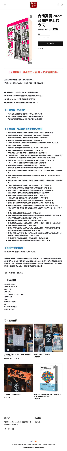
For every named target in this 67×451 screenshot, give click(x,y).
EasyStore (52, 444)
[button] (5, 5)
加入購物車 (50, 43)
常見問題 (25, 447)
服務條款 (42, 447)
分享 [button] (40, 49)
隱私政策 (37, 447)
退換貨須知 (31, 447)
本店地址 (37, 422)
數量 (39, 34)
